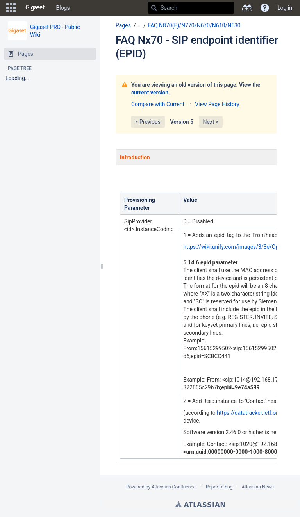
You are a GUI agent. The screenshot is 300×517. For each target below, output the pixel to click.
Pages (123, 25)
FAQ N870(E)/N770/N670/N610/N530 (194, 25)
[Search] (154, 8)
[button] (11, 8)
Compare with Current (157, 104)
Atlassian (200, 504)
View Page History (217, 104)
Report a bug (219, 487)
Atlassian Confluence (174, 487)
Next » (210, 122)
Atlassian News (257, 487)
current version (149, 92)
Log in (284, 8)
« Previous (148, 122)
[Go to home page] (35, 8)
